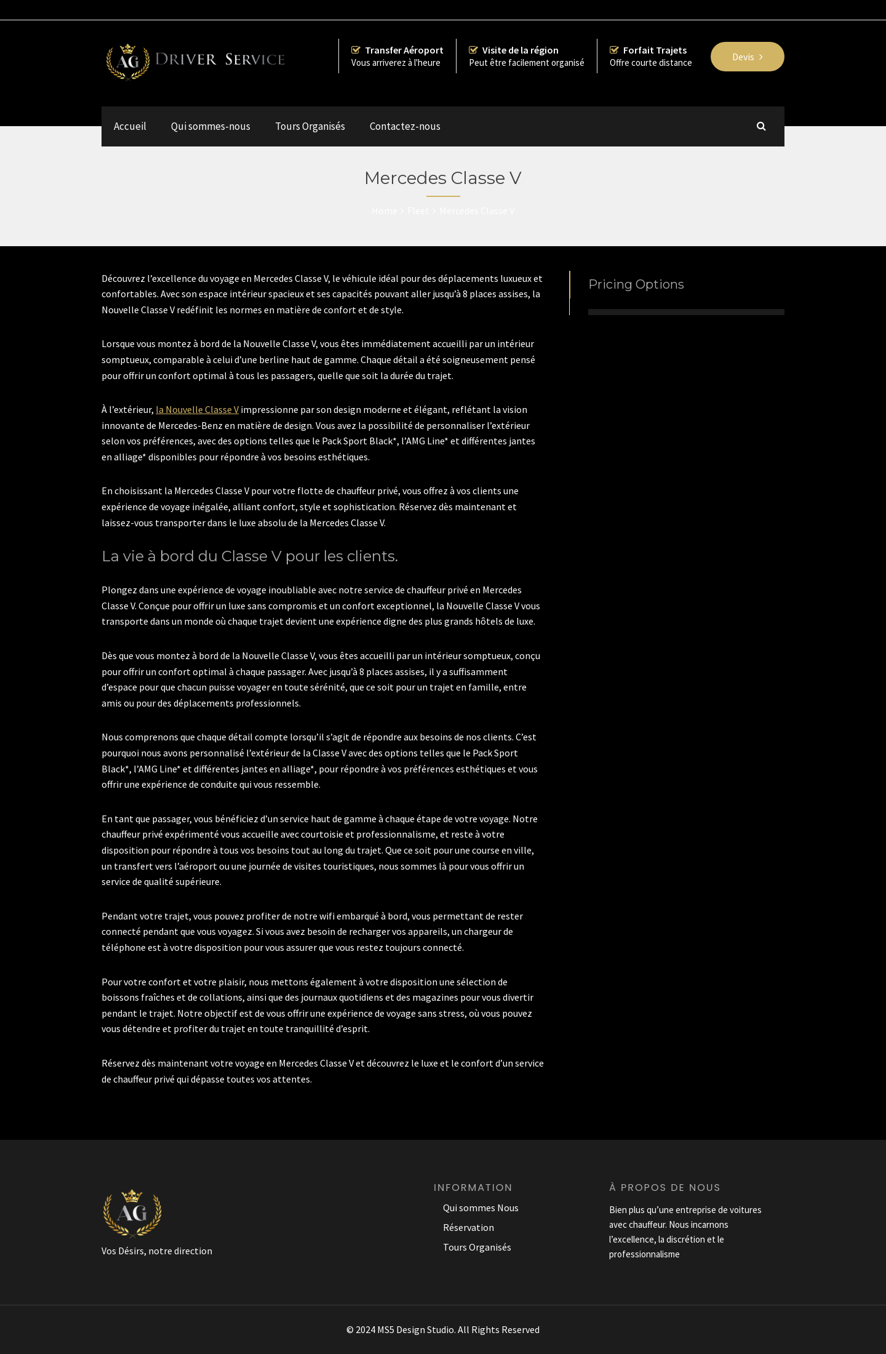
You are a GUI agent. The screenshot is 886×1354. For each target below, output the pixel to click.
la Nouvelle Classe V (197, 409)
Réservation (468, 1227)
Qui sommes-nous (210, 126)
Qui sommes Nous (481, 1207)
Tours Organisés (310, 126)
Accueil (130, 126)
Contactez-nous (405, 126)
